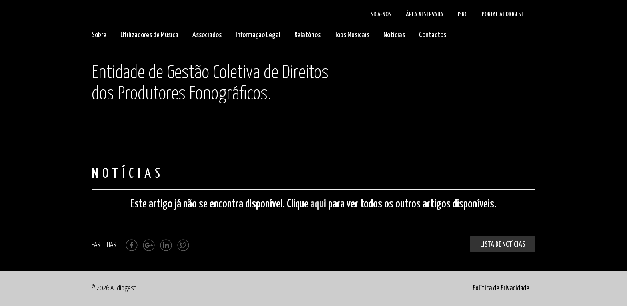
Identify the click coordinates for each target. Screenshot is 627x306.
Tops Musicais (352, 35)
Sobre (99, 35)
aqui (318, 204)
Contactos (432, 35)
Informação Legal (258, 35)
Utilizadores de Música (149, 35)
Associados (207, 35)
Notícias (394, 35)
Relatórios (307, 35)
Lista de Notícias (502, 244)
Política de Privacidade (501, 288)
